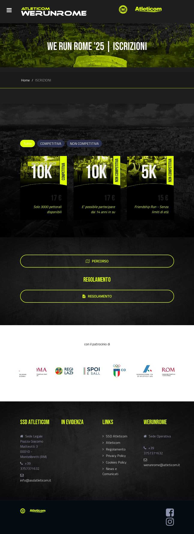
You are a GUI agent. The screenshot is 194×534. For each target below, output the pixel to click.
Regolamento (116, 449)
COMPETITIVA (50, 143)
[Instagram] (170, 522)
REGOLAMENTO (97, 296)
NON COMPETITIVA (84, 143)
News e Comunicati (110, 471)
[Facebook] (170, 512)
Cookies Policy (116, 462)
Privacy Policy (116, 455)
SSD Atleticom (116, 436)
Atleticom (113, 442)
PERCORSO (97, 261)
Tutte (27, 143)
